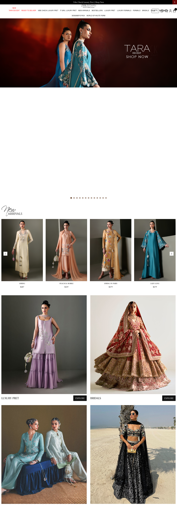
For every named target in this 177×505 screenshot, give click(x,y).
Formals (136, 20)
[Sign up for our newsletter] (61, 499)
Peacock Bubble (66, 185)
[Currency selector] (155, 11)
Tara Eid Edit (14, 20)
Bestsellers (97, 20)
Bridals (145, 20)
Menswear (163, 20)
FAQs (117, 496)
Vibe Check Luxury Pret (48, 20)
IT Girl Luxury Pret (68, 20)
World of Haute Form (96, 25)
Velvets (154, 20)
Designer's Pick (78, 25)
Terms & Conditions (124, 490)
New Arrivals (84, 20)
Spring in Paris (110, 185)
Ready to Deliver (28, 20)
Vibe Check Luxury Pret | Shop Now (88, 2)
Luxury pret (109, 20)
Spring (22, 185)
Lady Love (154, 185)
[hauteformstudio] (44, 250)
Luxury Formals (124, 20)
